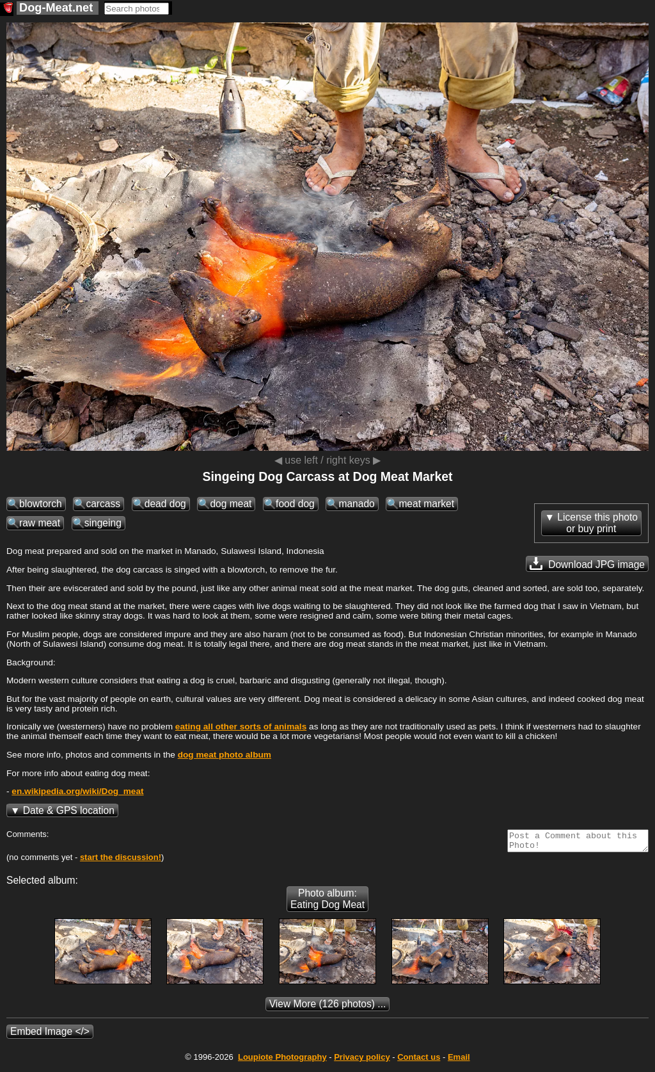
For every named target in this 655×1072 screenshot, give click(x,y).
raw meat (39, 522)
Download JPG (587, 563)
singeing (103, 522)
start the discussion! (120, 861)
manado (356, 503)
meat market (426, 503)
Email (459, 1061)
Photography (282, 1061)
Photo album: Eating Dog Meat (327, 902)
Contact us (418, 1061)
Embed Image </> (50, 1035)
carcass (103, 503)
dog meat (230, 503)
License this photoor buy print (597, 523)
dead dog (165, 503)
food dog (295, 503)
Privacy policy (362, 1061)
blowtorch (40, 503)
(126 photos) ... (327, 1007)
